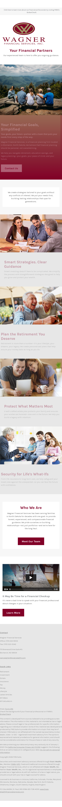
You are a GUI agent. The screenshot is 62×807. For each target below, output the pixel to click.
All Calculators (6, 701)
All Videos (4, 698)
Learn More (13, 616)
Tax (1, 685)
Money (2, 688)
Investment (5, 675)
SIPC (18, 764)
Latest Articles (6, 695)
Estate (2, 678)
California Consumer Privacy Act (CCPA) (24, 747)
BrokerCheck (5, 714)
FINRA (13, 764)
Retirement (4, 672)
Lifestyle (3, 691)
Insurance (4, 681)
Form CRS (9, 709)
